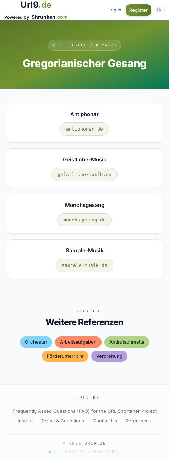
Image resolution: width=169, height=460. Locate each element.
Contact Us (105, 420)
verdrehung (109, 356)
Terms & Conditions (62, 420)
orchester (36, 342)
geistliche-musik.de (84, 174)
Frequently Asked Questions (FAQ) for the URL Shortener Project (85, 411)
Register (138, 10)
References (138, 420)
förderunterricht (65, 356)
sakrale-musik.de (84, 265)
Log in (114, 9)
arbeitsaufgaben (78, 342)
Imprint (25, 420)
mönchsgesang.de (84, 220)
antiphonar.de (84, 129)
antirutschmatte (127, 342)
